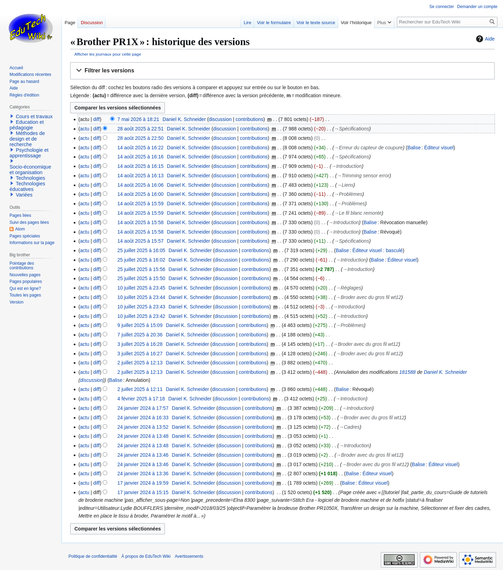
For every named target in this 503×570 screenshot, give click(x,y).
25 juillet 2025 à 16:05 (141, 250)
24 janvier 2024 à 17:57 (142, 408)
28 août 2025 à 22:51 (140, 128)
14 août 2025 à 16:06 (140, 185)
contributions (249, 119)
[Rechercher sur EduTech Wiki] (447, 22)
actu (84, 128)
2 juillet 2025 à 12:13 (139, 362)
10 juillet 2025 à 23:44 (141, 297)
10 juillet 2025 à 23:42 (141, 316)
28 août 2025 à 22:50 (140, 138)
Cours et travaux (34, 116)
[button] (282, 71)
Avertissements (189, 556)
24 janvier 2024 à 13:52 (142, 427)
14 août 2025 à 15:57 (140, 241)
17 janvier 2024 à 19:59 (142, 483)
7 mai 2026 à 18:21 (138, 119)
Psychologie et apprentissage (29, 152)
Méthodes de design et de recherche (27, 138)
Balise (414, 147)
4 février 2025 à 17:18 (141, 398)
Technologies (30, 178)
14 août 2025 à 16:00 (140, 194)
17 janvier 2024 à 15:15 (142, 492)
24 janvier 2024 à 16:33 (142, 417)
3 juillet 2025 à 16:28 (139, 344)
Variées (24, 195)
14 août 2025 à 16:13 (140, 175)
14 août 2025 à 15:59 (140, 203)
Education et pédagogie (26, 124)
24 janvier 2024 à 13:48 (142, 436)
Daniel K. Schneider (445, 372)
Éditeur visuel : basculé (377, 250)
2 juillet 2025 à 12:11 (139, 389)
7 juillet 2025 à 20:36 (139, 334)
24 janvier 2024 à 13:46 (142, 455)
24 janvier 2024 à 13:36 (142, 473)
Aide (484, 38)
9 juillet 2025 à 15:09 (139, 325)
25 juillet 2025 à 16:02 (141, 260)
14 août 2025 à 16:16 (140, 156)
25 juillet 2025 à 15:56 (141, 269)
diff (96, 119)
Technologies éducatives (27, 186)
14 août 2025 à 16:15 (140, 166)
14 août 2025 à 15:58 (140, 222)
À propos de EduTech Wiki (145, 556)
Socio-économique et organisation (30, 169)
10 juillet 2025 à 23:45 (141, 288)
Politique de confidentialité (92, 556)
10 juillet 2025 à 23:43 (141, 306)
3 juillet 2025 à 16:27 (139, 353)
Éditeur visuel (438, 147)
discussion (220, 119)
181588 (407, 372)
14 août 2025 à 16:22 (140, 147)
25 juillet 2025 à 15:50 (141, 278)
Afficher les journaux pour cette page (107, 54)
